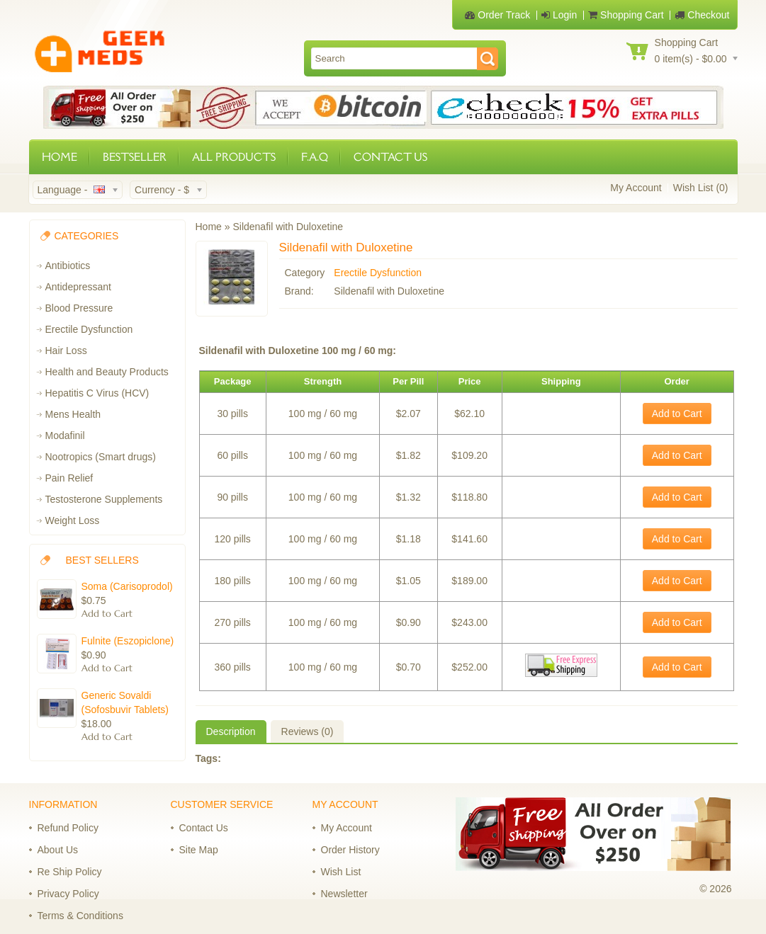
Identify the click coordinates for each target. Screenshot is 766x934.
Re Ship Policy (70, 871)
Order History (350, 849)
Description (231, 731)
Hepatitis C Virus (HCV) (97, 393)
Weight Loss (72, 520)
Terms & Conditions (80, 915)
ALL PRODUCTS (234, 157)
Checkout (702, 15)
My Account (635, 187)
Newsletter (344, 893)
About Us (58, 849)
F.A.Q (314, 157)
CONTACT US (390, 157)
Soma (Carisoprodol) (127, 586)
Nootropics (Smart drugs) (100, 456)
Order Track (497, 15)
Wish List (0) (700, 187)
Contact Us (203, 827)
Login (559, 15)
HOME (59, 157)
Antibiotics (68, 265)
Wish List (341, 871)
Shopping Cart (625, 15)
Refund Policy (68, 827)
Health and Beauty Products (107, 371)
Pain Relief (69, 478)
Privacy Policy (68, 893)
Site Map (198, 849)
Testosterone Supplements (104, 499)
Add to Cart (677, 413)
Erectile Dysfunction (89, 329)
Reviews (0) (307, 731)
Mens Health (73, 414)
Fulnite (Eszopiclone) (127, 641)
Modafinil (65, 435)
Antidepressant (78, 286)
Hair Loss (66, 350)
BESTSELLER (135, 157)
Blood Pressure (79, 308)
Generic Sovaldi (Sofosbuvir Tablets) (125, 702)
